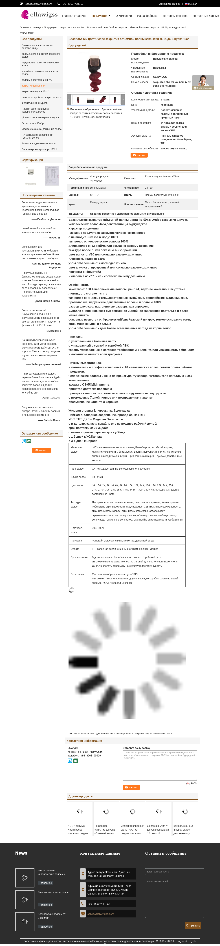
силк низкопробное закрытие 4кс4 (41, 97)
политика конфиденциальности (42, 941)
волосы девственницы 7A (37, 79)
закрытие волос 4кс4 (84, 733)
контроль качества (175, 15)
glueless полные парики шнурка (40, 117)
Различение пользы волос (53, 892)
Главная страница (74, 15)
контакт (141, 155)
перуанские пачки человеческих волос (40, 64)
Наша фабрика (147, 15)
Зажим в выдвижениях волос (39, 143)
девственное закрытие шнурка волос (114, 733)
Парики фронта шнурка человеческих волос (35, 110)
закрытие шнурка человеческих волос (154, 733)
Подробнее (45, 882)
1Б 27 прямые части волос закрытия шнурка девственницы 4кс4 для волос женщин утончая (79, 835)
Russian (192, 3)
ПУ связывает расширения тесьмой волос (37, 136)
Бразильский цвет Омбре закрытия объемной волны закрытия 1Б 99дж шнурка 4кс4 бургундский (96, 113)
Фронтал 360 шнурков (34, 102)
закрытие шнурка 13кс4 (35, 91)
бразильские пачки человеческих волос (41, 55)
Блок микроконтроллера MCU (39, 149)
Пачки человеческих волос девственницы (37, 47)
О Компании (124, 15)
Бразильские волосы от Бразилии (51, 915)
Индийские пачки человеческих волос (40, 73)
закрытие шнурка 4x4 (72, 27)
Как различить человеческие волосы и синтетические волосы (51, 872)
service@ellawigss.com (38, 3)
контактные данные (206, 15)
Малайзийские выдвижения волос (41, 128)
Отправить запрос (170, 3)
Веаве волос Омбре (33, 123)
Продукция (99, 15)
